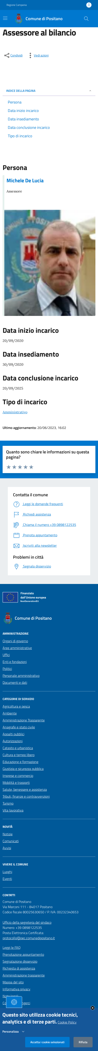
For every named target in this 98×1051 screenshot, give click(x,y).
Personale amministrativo (21, 675)
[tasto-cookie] (14, 1006)
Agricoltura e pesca (16, 706)
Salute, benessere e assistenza (25, 789)
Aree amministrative (17, 647)
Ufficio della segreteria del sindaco (27, 922)
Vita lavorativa (13, 810)
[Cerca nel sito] (86, 18)
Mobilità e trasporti (16, 782)
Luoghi (7, 871)
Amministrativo (15, 412)
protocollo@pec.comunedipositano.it (29, 938)
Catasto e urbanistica (18, 747)
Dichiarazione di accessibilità (23, 1009)
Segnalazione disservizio (20, 961)
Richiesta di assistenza (19, 968)
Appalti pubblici (13, 734)
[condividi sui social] (13, 55)
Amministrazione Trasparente (24, 720)
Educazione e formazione (20, 761)
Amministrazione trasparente (24, 975)
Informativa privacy (16, 989)
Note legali (10, 996)
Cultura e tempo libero (18, 754)
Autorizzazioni (13, 741)
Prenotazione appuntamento (23, 954)
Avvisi (7, 848)
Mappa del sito (13, 982)
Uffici (6, 654)
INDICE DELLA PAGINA (49, 90)
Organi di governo (15, 641)
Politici (7, 668)
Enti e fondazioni (15, 661)
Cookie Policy (67, 1026)
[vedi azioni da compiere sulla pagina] (37, 55)
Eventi (7, 878)
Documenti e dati (15, 682)
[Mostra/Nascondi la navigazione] (5, 18)
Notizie (8, 834)
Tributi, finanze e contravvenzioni (26, 796)
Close (92, 1011)
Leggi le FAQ (12, 947)
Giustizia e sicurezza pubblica (23, 768)
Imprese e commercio (18, 775)
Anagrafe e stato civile (19, 727)
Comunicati (11, 841)
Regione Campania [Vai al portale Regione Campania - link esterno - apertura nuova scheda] (17, 5)
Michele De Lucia (25, 180)
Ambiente (10, 713)
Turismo (8, 803)
